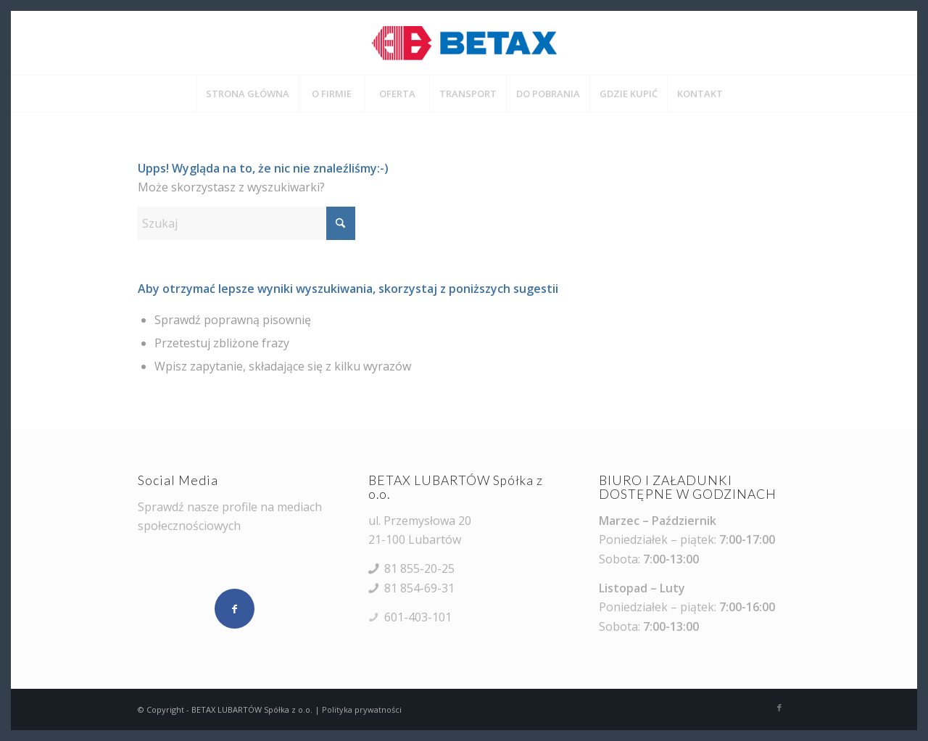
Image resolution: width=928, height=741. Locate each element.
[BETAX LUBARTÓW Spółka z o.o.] (463, 43)
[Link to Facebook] (779, 708)
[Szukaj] (246, 223)
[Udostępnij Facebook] (234, 609)
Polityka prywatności (362, 709)
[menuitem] (247, 93)
